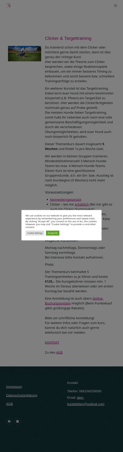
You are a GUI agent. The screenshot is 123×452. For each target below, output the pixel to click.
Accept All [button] (52, 233)
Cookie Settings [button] (34, 233)
